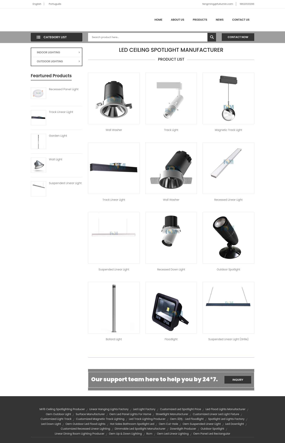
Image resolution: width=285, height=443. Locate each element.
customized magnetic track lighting (100, 419)
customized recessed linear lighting (85, 429)
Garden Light (58, 136)
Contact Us (240, 20)
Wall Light (55, 159)
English (37, 4)
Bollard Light (114, 339)
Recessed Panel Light (64, 89)
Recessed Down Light (171, 269)
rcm (149, 434)
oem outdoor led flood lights (85, 424)
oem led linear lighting (173, 434)
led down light (51, 424)
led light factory (144, 409)
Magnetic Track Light (228, 130)
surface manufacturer (90, 414)
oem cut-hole (168, 424)
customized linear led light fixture (216, 414)
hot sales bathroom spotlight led (132, 424)
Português (55, 4)
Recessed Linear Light (228, 200)
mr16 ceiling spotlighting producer (62, 409)
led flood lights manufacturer (225, 409)
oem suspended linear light (202, 424)
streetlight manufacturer (172, 414)
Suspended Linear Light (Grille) (228, 339)
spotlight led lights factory (226, 419)
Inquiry (237, 380)
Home (158, 20)
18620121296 (247, 4)
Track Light (171, 130)
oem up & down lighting (125, 434)
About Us (177, 20)
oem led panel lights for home (130, 414)
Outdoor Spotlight (228, 269)
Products (200, 20)
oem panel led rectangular (211, 434)
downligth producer (183, 429)
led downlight (234, 424)
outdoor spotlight (212, 429)
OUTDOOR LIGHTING (58, 61)
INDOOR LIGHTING (58, 52)
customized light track (55, 419)
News (220, 20)
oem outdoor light (58, 414)
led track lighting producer (147, 419)
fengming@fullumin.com (217, 4)
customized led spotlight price (180, 409)
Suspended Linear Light (65, 183)
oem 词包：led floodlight (187, 419)
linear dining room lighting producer (79, 434)
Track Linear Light (61, 112)
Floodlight (171, 339)
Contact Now (238, 37)
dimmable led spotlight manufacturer (140, 429)
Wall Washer (114, 130)
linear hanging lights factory (109, 409)
